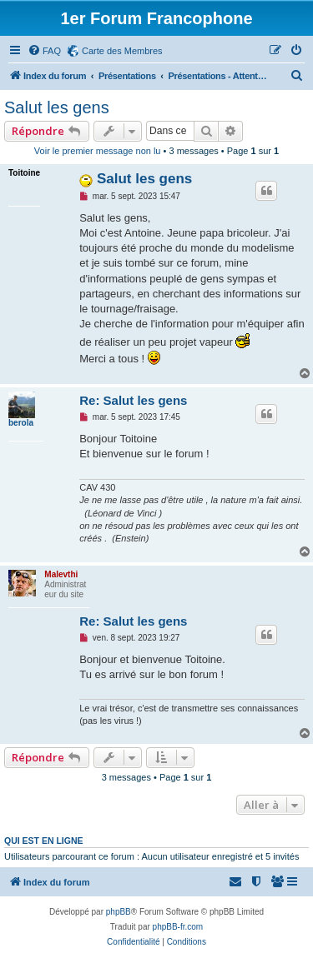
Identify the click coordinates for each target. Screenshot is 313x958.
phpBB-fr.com (178, 926)
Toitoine (24, 172)
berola (20, 422)
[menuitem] (44, 51)
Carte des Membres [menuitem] (122, 51)
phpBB (118, 911)
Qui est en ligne (43, 841)
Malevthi (61, 574)
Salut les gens (56, 107)
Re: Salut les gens (133, 400)
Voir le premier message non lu (97, 151)
